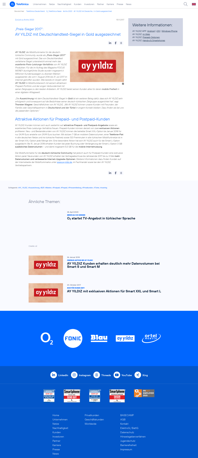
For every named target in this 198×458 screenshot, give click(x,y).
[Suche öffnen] (186, 4)
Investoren (89, 4)
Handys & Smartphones (154, 40)
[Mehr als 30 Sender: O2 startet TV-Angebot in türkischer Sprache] (97, 216)
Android (151, 31)
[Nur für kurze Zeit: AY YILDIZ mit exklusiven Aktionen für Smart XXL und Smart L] (97, 267)
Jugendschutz (127, 415)
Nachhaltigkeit (64, 4)
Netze (52, 4)
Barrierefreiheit (128, 419)
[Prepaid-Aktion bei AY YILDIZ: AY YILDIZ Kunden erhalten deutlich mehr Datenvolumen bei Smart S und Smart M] (97, 240)
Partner (100, 4)
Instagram (85, 349)
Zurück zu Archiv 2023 (24, 19)
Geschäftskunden (94, 394)
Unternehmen (39, 4)
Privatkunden (92, 389)
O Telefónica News (53, 11)
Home (56, 389)
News (128, 4)
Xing (145, 349)
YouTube (127, 349)
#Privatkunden (87, 188)
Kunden (77, 4)
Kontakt (124, 398)
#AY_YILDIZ (22, 188)
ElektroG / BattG (129, 402)
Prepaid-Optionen (151, 37)
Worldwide (90, 398)
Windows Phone (169, 31)
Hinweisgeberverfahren (133, 411)
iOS (158, 31)
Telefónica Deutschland (35, 11)
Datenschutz (127, 407)
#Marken (48, 188)
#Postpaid (56, 188)
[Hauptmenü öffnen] (4, 4)
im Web (146, 34)
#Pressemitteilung (74, 188)
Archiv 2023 (67, 11)
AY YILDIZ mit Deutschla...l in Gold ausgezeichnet (93, 11)
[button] (110, 43)
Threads (106, 349)
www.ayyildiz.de (64, 162)
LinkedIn (63, 349)
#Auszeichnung (33, 188)
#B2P (42, 188)
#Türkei (96, 188)
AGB (123, 394)
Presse (120, 4)
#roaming (103, 188)
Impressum (126, 424)
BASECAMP (127, 389)
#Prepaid (64, 188)
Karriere (110, 4)
